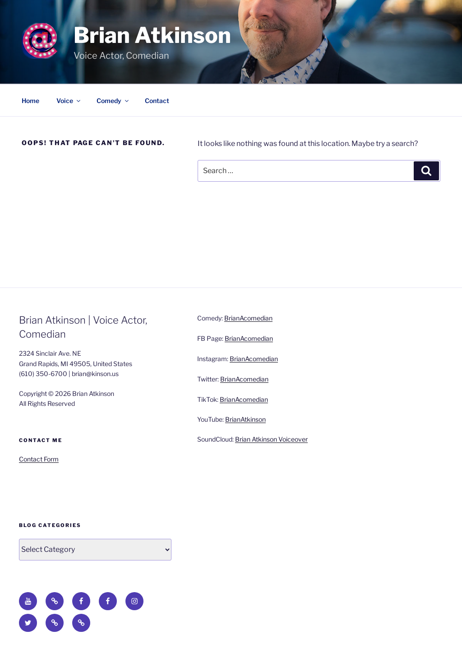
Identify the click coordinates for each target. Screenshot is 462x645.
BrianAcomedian (248, 318)
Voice (69, 100)
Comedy (113, 100)
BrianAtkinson (245, 419)
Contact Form (39, 459)
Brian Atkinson (152, 35)
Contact (157, 100)
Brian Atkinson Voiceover (271, 439)
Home (30, 100)
